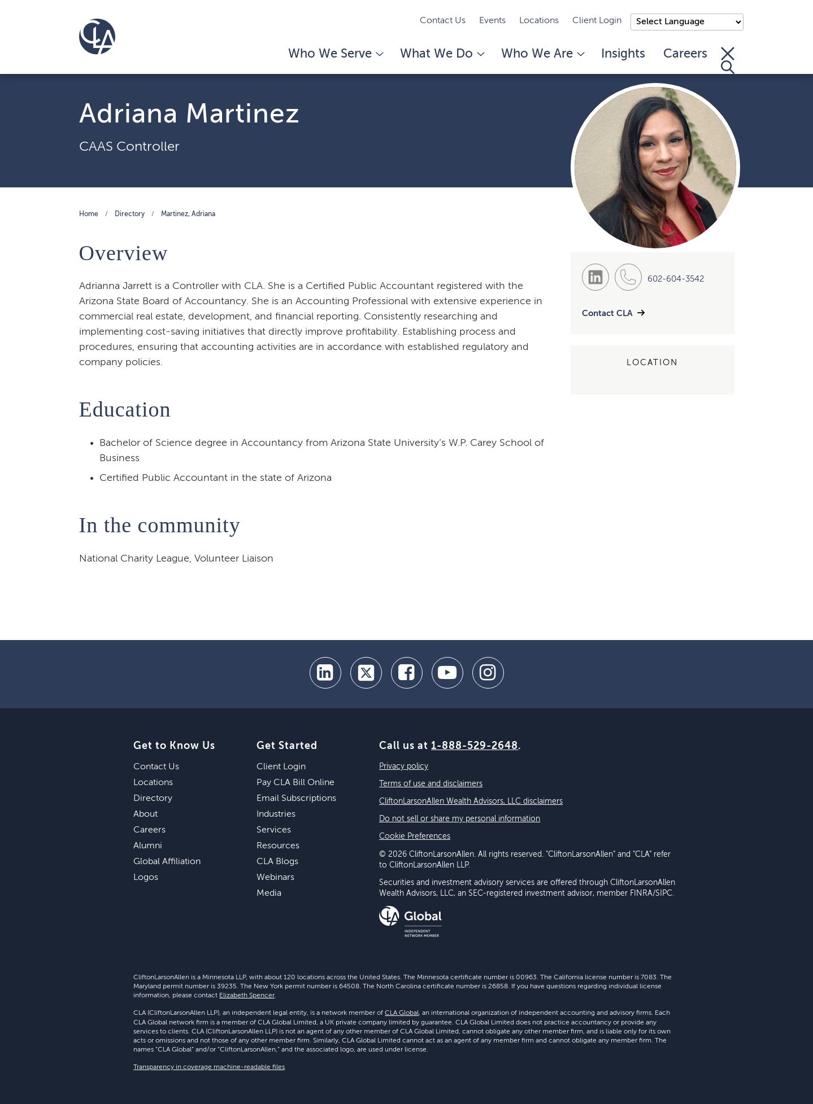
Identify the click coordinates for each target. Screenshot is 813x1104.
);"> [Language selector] (687, 22)
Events (492, 20)
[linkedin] (325, 673)
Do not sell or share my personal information (459, 819)
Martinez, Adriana (188, 214)
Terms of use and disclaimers (430, 784)
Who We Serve (335, 54)
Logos (145, 877)
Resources (277, 846)
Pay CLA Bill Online (295, 782)
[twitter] (366, 673)
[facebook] (407, 673)
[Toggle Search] (727, 60)
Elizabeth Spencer (247, 995)
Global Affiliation (167, 861)
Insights (623, 54)
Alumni (147, 846)
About (145, 814)
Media (268, 893)
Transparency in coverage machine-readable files (209, 1067)
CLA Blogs (277, 861)
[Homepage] (97, 36)
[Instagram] (488, 673)
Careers (685, 54)
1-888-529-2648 (474, 746)
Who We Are (542, 54)
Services (273, 830)
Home (88, 214)
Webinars (275, 877)
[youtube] (447, 673)
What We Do (441, 54)
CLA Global (402, 1013)
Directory (130, 214)
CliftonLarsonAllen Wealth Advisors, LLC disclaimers (471, 801)
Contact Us (443, 20)
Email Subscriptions (296, 798)
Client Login (596, 20)
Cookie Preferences (414, 836)
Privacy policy (403, 766)
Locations (539, 20)
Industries (275, 814)
